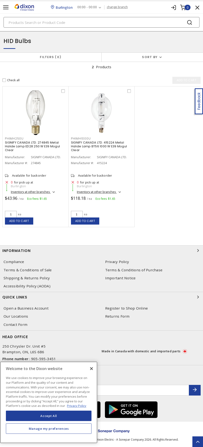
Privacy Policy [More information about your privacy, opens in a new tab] (76, 406)
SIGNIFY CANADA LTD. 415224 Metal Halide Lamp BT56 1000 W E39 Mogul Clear (99, 146)
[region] (48, 402)
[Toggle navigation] (5, 7)
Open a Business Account (26, 308)
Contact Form (15, 324)
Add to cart (19, 221)
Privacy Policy (117, 262)
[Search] (101, 22)
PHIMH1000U (81, 138)
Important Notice (120, 278)
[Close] (91, 368)
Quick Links (101, 297)
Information (101, 250)
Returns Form (117, 316)
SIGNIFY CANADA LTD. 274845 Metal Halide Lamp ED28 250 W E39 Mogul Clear (32, 146)
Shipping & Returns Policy (27, 278)
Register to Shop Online (126, 308)
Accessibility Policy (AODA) (27, 286)
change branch (117, 7)
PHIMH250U (14, 138)
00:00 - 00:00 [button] (87, 7)
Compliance (14, 262)
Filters (50, 57)
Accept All (48, 416)
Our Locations (16, 316)
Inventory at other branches (31, 192)
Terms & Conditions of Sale (28, 270)
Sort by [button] (149, 57)
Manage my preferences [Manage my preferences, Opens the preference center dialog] (49, 428)
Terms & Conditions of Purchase (134, 270)
